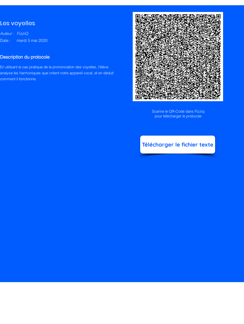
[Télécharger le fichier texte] (177, 145)
